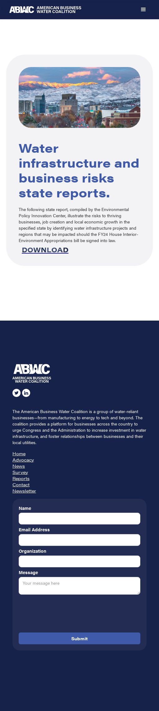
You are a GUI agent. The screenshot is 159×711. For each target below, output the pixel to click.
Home (19, 453)
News (18, 466)
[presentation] (66, 615)
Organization (32, 551)
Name (25, 508)
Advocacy (23, 460)
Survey (20, 472)
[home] (70, 9)
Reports (21, 478)
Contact (21, 484)
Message (28, 572)
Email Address (34, 529)
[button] (143, 9)
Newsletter (24, 491)
